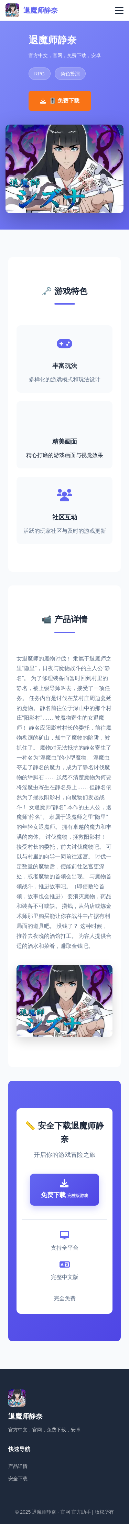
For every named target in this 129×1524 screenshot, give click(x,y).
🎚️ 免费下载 (59, 101)
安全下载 (18, 1478)
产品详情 (18, 1466)
